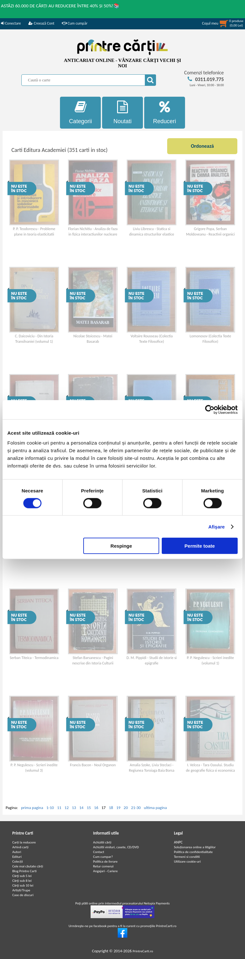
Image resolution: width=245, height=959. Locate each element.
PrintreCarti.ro (143, 951)
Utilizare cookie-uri (187, 861)
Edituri (16, 857)
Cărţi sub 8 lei (22, 881)
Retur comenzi (103, 866)
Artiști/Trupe (21, 890)
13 (74, 807)
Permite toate (199, 546)
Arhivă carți (20, 847)
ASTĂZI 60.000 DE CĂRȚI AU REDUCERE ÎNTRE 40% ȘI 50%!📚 (60, 6)
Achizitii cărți (102, 842)
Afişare (216, 526)
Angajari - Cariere (105, 871)
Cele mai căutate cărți (27, 866)
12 (66, 807)
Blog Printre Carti (24, 871)
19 (118, 807)
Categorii (80, 112)
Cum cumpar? (103, 857)
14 (81, 807)
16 (96, 807)
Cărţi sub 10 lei (22, 885)
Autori (16, 852)
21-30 (136, 807)
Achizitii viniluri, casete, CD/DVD (116, 847)
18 (111, 807)
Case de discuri (22, 895)
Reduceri (164, 112)
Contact (98, 852)
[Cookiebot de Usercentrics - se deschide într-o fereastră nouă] (210, 409)
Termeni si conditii (187, 857)
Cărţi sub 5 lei (22, 876)
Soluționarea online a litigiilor (195, 847)
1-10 (50, 807)
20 (126, 807)
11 (59, 807)
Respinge (121, 546)
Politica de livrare (105, 861)
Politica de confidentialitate (193, 852)
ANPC (178, 842)
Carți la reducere (24, 842)
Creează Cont (41, 23)
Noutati (122, 112)
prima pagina (32, 807)
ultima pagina (155, 807)
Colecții (17, 861)
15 (89, 807)
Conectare (11, 23)
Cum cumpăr (74, 23)
